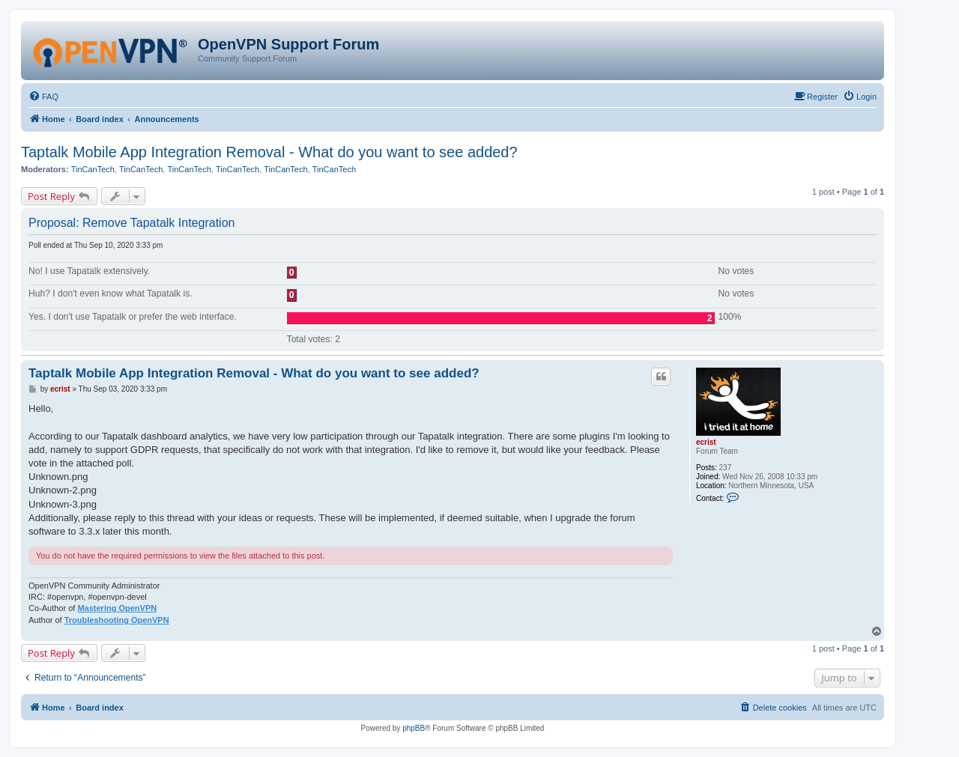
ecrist (706, 442)
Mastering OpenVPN (117, 608)
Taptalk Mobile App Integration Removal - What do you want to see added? (269, 152)
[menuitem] (43, 97)
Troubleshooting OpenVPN (116, 619)
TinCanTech (93, 169)
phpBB (413, 728)
